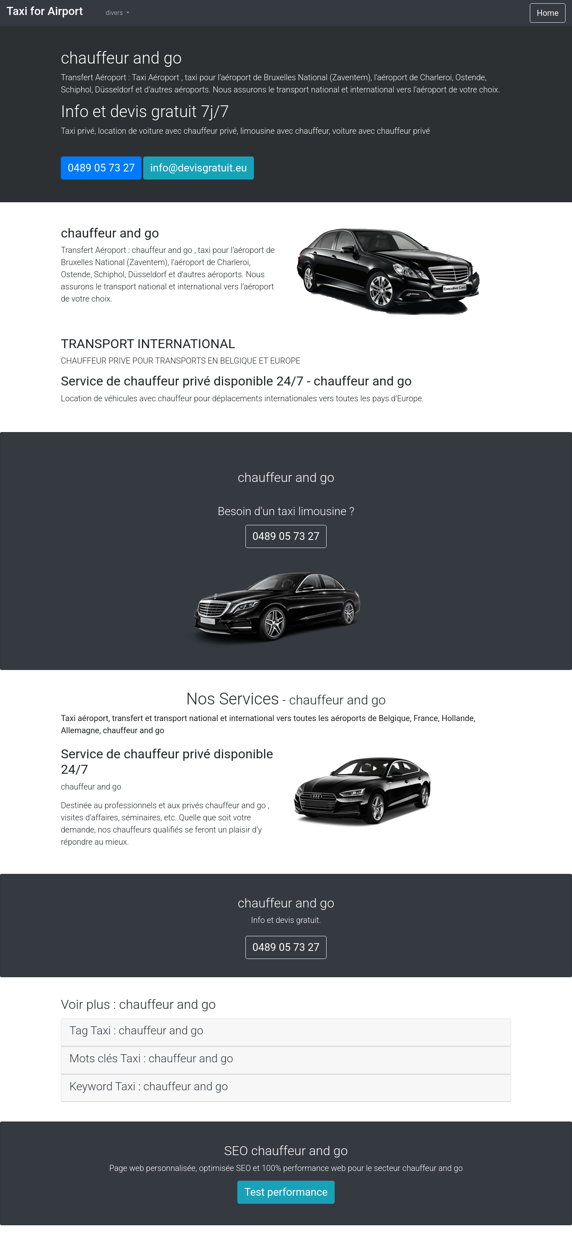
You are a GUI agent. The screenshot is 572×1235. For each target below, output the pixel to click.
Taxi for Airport (44, 11)
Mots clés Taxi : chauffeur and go (151, 1058)
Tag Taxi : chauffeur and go (136, 1030)
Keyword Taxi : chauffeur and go (148, 1086)
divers (115, 13)
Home (548, 13)
